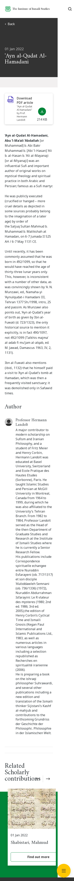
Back (10, 24)
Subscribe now (37, 720)
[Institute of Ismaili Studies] (27, 8)
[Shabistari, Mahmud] (38, 640)
